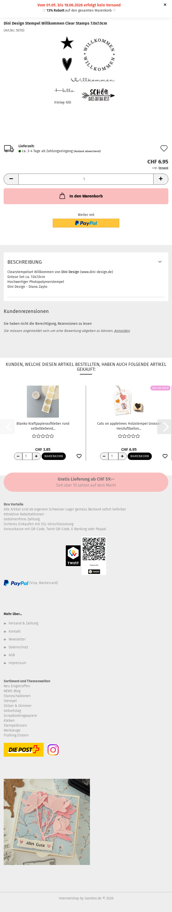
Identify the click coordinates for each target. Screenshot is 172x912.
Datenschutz (18, 647)
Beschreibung (24, 262)
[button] (11, 179)
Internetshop (69, 898)
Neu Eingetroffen (17, 686)
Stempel (10, 701)
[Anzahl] (86, 179)
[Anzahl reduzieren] (18, 456)
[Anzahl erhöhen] (36, 456)
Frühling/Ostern (16, 735)
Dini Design (70, 272)
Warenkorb (53, 456)
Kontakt (15, 631)
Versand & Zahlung (23, 623)
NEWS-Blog (12, 691)
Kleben (9, 720)
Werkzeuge (12, 730)
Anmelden (122, 331)
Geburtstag (12, 711)
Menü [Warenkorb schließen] (7, 7)
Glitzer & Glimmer (18, 706)
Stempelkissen (15, 725)
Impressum (17, 663)
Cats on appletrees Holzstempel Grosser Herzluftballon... (129, 426)
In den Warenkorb (80, 196)
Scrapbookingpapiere (20, 716)
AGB (12, 655)
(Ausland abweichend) (87, 151)
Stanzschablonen (17, 696)
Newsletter (17, 639)
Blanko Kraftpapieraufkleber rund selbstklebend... (43, 426)
